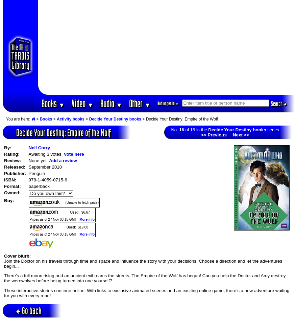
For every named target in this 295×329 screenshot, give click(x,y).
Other (140, 103)
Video (83, 103)
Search (279, 103)
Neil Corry (39, 147)
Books (53, 103)
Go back (29, 310)
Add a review (63, 160)
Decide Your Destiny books (115, 119)
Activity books (70, 119)
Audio (111, 103)
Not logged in (168, 103)
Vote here (74, 154)
